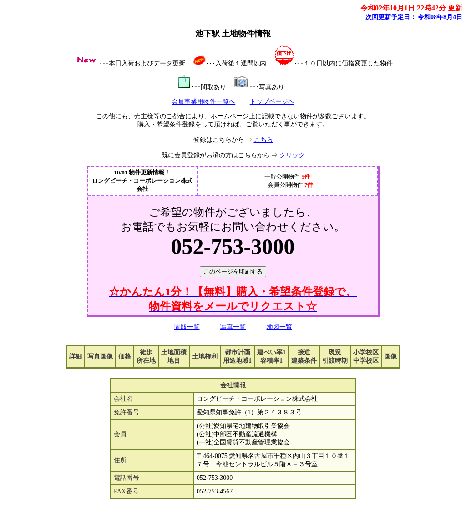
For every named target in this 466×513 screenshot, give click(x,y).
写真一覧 (233, 327)
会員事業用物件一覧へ (203, 101)
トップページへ (272, 101)
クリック (292, 155)
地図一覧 (279, 327)
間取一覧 (187, 327)
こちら (263, 139)
